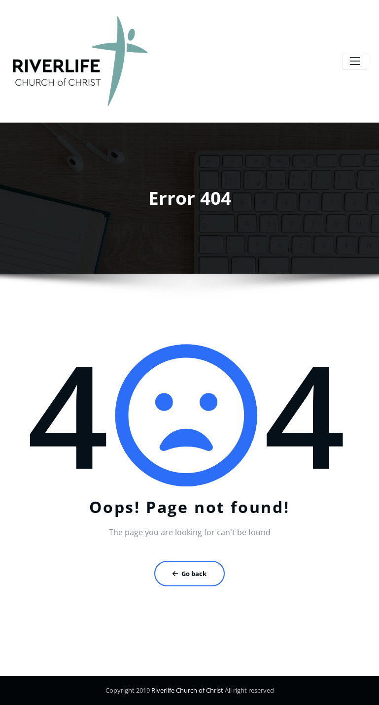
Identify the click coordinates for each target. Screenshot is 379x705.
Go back (189, 573)
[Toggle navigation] (355, 61)
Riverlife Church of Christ (186, 690)
